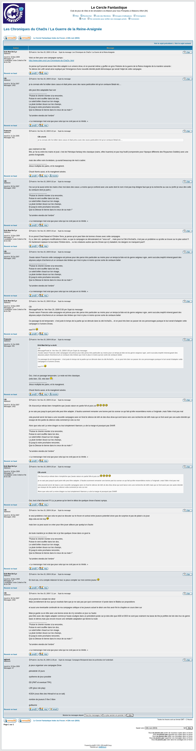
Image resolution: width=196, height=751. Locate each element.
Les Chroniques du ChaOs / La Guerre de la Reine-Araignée (53, 29)
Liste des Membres (102, 16)
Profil (82, 19)
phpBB (93, 745)
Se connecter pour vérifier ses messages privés (107, 19)
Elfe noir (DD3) (73, 38)
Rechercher (86, 16)
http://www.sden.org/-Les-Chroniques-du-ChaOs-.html (51, 60)
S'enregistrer (140, 16)
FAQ (76, 16)
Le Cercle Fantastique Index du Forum (49, 38)
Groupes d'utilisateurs (122, 16)
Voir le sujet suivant (183, 43)
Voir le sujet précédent (163, 43)
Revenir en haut (10, 73)
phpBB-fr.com (102, 747)
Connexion (133, 19)
